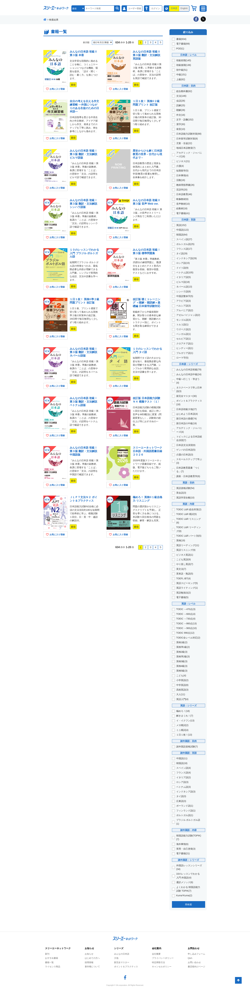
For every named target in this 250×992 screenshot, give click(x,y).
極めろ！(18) (183, 711)
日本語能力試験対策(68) (188, 133)
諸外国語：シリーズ (188, 860)
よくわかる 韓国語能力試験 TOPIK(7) (188, 889)
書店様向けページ (196, 966)
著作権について (92, 966)
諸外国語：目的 (188, 741)
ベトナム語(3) (183, 787)
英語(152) (181, 225)
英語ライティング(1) (187, 587)
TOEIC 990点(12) (185, 632)
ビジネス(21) (183, 161)
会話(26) (180, 100)
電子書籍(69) (183, 43)
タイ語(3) (181, 796)
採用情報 (89, 962)
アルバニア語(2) (184, 310)
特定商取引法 (158, 962)
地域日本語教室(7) (185, 148)
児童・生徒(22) (184, 143)
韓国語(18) (181, 763)
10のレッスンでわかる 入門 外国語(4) (188, 875)
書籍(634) (181, 39)
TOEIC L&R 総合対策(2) (188, 509)
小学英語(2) (182, 680)
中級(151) (181, 74)
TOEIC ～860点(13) (186, 623)
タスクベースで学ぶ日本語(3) (189, 389)
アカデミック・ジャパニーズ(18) (189, 154)
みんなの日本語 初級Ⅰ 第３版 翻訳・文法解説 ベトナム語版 (83, 402)
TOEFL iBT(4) (183, 578)
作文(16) (180, 115)
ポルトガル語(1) (184, 815)
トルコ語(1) (182, 324)
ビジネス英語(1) (184, 554)
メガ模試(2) (182, 725)
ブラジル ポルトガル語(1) (188, 822)
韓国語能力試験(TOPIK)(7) (188, 837)
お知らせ (89, 954)
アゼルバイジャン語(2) (188, 315)
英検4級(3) (181, 666)
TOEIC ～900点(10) (186, 628)
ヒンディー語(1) (184, 348)
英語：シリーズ (188, 705)
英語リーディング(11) (187, 545)
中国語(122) (182, 229)
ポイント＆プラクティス (126, 966)
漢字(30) (180, 124)
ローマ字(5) (182, 357)
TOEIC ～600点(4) (185, 614)
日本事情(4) (182, 175)
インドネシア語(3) (185, 791)
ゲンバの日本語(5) (185, 449)
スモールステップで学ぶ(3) (189, 461)
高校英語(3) (182, 689)
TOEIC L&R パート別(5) (188, 535)
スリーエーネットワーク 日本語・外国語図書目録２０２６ (147, 451)
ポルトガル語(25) (185, 244)
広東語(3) (181, 801)
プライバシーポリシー (163, 958)
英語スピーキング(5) (187, 583)
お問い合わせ (194, 962)
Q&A (190, 958)
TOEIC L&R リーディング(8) (188, 529)
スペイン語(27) (184, 239)
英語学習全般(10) (185, 497)
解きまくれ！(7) (184, 715)
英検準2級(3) (183, 656)
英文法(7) (181, 569)
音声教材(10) (183, 203)
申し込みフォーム (196, 954)
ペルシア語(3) (183, 305)
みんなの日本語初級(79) (188, 369)
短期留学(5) (182, 170)
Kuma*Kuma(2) (184, 895)
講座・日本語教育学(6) (188, 476)
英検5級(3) (181, 670)
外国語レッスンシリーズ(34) (189, 867)
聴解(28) (180, 110)
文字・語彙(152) (184, 119)
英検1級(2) (181, 642)
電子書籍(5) (182, 597)
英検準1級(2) (183, 647)
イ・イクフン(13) (185, 720)
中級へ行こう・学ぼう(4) (188, 381)
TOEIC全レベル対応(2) (188, 637)
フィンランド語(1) (185, 810)
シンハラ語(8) (183, 291)
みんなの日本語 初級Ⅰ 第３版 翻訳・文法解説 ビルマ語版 (83, 154)
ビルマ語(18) (183, 282)
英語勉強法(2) (183, 592)
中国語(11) (181, 758)
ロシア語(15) (183, 263)
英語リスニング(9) (185, 550)
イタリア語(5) (183, 277)
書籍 (73, 84)
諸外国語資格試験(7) (187, 746)
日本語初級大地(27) (186, 409)
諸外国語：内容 (188, 830)
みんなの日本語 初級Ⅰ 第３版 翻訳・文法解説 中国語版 (83, 451)
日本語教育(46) (184, 194)
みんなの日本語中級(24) (188, 374)
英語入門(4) (182, 699)
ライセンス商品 (52, 966)
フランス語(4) (183, 772)
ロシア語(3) (182, 782)
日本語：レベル (188, 55)
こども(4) (181, 675)
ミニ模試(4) (182, 730)
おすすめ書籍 (51, 958)
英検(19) (180, 540)
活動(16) (180, 180)
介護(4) (180, 166)
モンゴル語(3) (183, 319)
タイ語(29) (181, 253)
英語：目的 (188, 482)
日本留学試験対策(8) (187, 138)
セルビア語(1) (183, 338)
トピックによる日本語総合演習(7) (189, 438)
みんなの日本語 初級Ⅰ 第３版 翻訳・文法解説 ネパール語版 (83, 352)
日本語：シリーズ (188, 364)
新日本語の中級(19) (186, 423)
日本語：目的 (188, 85)
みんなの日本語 (121, 954)
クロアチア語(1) (184, 343)
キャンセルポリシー (161, 966)
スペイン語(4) (183, 768)
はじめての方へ (92, 958)
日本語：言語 (188, 219)
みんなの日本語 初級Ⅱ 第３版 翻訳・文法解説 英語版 (146, 55)
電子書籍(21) (183, 853)
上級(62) (180, 79)
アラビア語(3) (183, 300)
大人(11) (180, 694)
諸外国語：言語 (188, 753)
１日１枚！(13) (184, 734)
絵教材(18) (181, 208)
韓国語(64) (181, 234)
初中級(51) (181, 70)
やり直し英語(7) (184, 564)
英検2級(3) (181, 651)
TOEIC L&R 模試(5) (186, 514)
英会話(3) (181, 492)
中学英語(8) (182, 685)
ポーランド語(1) (184, 805)
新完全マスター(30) (186, 396)
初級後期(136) (183, 65)
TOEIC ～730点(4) (185, 618)
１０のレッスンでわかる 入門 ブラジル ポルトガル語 (84, 253)
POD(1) (180, 48)
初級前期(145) (183, 60)
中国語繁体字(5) (184, 296)
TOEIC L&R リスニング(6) (188, 521)
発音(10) (180, 129)
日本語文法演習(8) (185, 445)
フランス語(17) (184, 248)
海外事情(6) (182, 844)
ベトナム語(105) (184, 272)
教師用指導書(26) (185, 185)
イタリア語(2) (183, 777)
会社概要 (156, 954)
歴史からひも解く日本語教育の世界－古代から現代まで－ (147, 154)
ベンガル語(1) (183, 334)
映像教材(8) (182, 199)
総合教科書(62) (184, 91)
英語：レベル (188, 603)
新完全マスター (121, 962)
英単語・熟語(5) (184, 573)
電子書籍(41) (183, 213)
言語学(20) (181, 189)
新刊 (47, 954)
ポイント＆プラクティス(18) (189, 402)
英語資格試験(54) (185, 488)
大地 (116, 958)
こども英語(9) (183, 559)
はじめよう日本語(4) (187, 414)
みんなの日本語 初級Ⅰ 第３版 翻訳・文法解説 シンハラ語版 (83, 204)
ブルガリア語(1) (184, 353)
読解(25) (180, 105)
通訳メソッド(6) (184, 882)
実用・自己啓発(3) (185, 848)
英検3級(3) (181, 661)
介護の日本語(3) (184, 454)
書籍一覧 (49, 962)
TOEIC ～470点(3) (185, 609)
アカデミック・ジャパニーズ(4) (189, 430)
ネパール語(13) (184, 286)
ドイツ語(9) (182, 267)
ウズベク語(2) (183, 329)
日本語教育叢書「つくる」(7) (188, 469)
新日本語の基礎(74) (186, 418)
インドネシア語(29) (186, 258)
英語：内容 (188, 504)
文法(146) (181, 96)
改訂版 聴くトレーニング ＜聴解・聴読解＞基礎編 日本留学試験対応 (146, 303)
